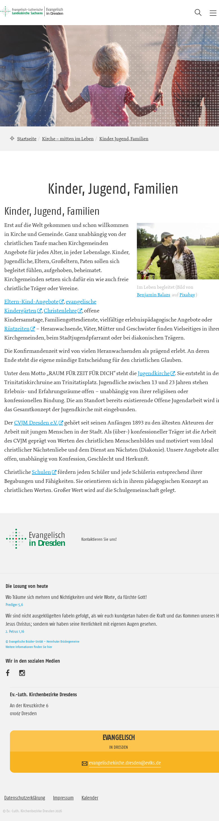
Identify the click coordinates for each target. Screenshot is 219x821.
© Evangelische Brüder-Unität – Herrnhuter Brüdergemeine (42, 641)
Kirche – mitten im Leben (68, 138)
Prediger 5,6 (14, 604)
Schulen (41, 472)
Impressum (63, 798)
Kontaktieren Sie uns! (99, 539)
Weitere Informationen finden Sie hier (29, 647)
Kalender (90, 798)
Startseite (26, 138)
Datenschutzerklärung (24, 798)
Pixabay (187, 295)
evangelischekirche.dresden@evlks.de (125, 763)
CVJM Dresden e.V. (36, 422)
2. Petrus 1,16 (15, 631)
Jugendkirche (154, 373)
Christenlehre (60, 310)
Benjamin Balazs (153, 295)
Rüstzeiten (17, 328)
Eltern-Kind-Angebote (31, 301)
